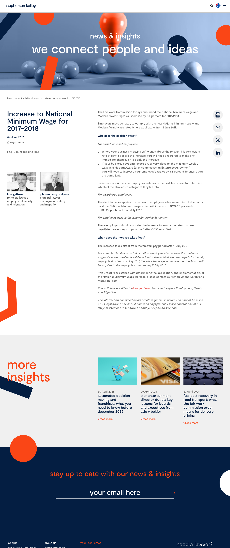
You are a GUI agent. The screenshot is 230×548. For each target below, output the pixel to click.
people (12, 542)
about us (50, 542)
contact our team (194, 5)
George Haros (141, 288)
